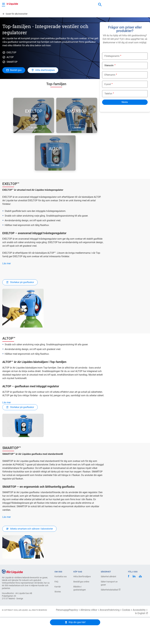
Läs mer (6, 263)
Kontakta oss (60, 576)
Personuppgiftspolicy (67, 610)
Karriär (57, 586)
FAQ (56, 581)
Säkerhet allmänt (108, 576)
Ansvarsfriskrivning (110, 610)
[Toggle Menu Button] (3, 4)
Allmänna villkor (88, 610)
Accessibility (139, 610)
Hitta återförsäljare (82, 576)
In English (141, 613)
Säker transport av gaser (109, 583)
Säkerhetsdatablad (111, 590)
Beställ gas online (81, 581)
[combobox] (100, 4)
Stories (57, 591)
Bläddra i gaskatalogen (79, 588)
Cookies (126, 610)
